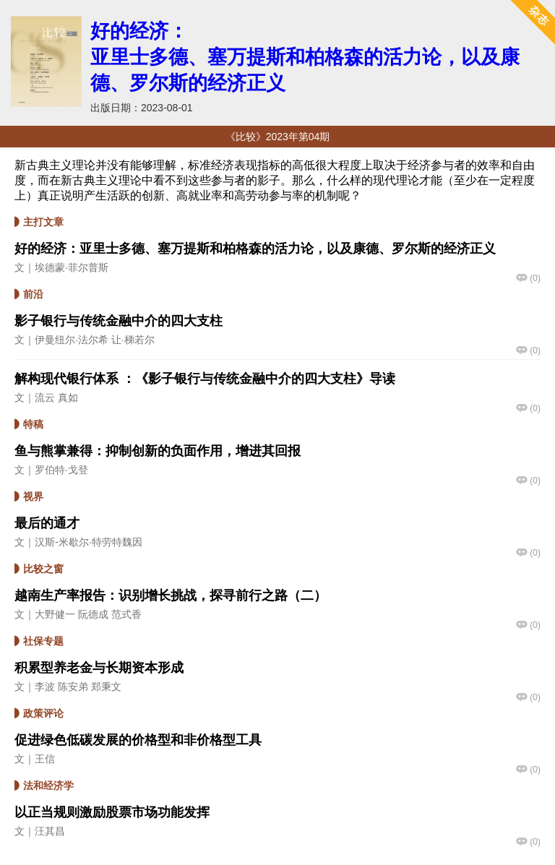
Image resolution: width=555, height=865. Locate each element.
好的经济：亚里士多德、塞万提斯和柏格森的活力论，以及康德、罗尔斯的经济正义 (305, 57)
